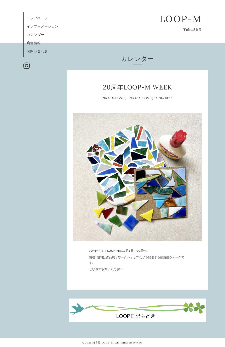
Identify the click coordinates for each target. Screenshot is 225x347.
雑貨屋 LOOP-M (103, 342)
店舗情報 (34, 43)
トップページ (37, 18)
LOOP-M (181, 19)
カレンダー (35, 35)
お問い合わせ (37, 51)
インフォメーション (42, 26)
